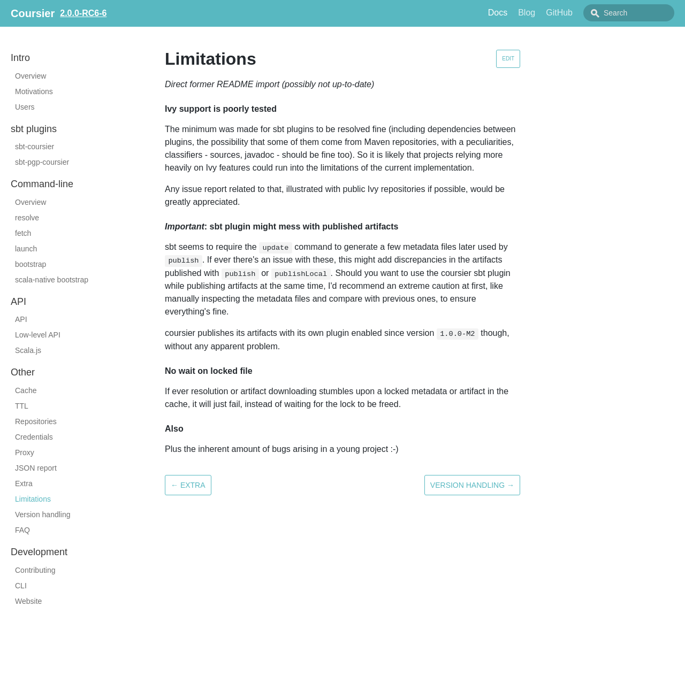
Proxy (24, 452)
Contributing (35, 570)
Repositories (36, 421)
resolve (27, 217)
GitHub (559, 12)
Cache (25, 390)
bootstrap (30, 264)
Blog (526, 12)
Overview (30, 76)
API (21, 319)
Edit (508, 59)
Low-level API (37, 335)
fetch (23, 233)
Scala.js (28, 350)
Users (25, 107)
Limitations (33, 499)
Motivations (34, 91)
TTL (21, 406)
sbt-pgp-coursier (42, 162)
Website (28, 601)
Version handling (43, 514)
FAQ (22, 530)
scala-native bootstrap (51, 279)
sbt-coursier (34, 146)
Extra (24, 483)
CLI (21, 585)
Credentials (34, 437)
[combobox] (628, 12)
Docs (497, 12)
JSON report (36, 468)
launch (26, 248)
